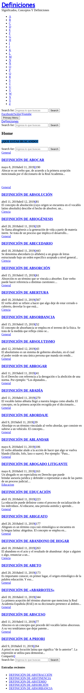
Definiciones (18, 5)
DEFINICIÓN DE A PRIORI (23, 639)
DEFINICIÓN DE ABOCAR (22, 160)
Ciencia (6, 211)
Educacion (7, 484)
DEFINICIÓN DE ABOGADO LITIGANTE (34, 464)
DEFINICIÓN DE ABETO (21, 565)
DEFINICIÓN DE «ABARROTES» (27, 590)
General (6, 152)
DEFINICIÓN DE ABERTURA (25, 292)
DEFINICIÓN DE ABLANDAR (25, 439)
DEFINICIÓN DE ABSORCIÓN (25, 268)
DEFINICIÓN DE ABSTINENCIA (30, 678)
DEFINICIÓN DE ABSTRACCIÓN (30, 674)
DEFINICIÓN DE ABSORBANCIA (28, 317)
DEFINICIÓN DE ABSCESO (23, 614)
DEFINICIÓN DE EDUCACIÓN (26, 492)
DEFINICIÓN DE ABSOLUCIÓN (26, 195)
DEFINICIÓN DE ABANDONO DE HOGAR (35, 541)
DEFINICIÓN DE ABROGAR (24, 366)
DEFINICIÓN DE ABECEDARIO (27, 243)
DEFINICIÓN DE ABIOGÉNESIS (27, 219)
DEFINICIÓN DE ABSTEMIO (27, 681)
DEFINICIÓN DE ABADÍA (22, 390)
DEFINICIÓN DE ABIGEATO (24, 516)
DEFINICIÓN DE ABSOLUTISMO (28, 341)
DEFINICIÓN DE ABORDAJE (24, 415)
